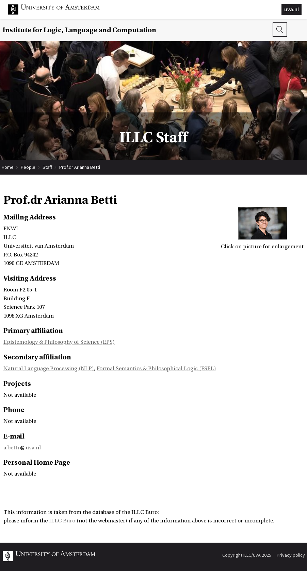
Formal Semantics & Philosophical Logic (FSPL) (156, 368)
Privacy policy (291, 555)
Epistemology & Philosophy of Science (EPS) (59, 342)
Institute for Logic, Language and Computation (79, 30)
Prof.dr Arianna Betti (79, 167)
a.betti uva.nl (22, 448)
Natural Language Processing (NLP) (48, 368)
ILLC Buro (62, 521)
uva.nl (291, 9)
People (28, 167)
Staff (47, 167)
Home (8, 167)
